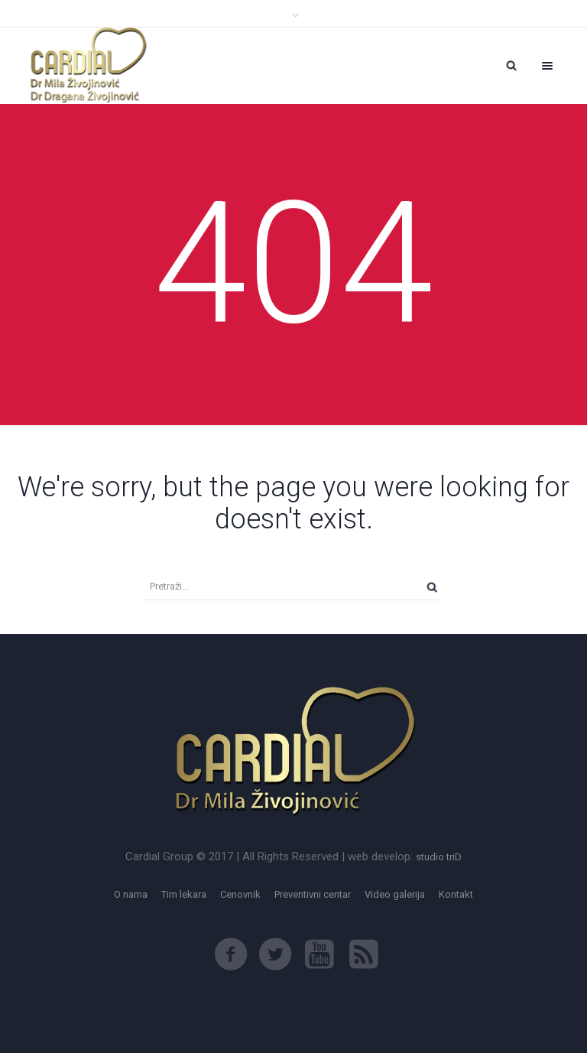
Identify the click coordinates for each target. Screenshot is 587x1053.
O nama (131, 894)
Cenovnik (240, 894)
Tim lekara (183, 894)
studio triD (439, 857)
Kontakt (456, 894)
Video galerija (395, 894)
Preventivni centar (312, 894)
